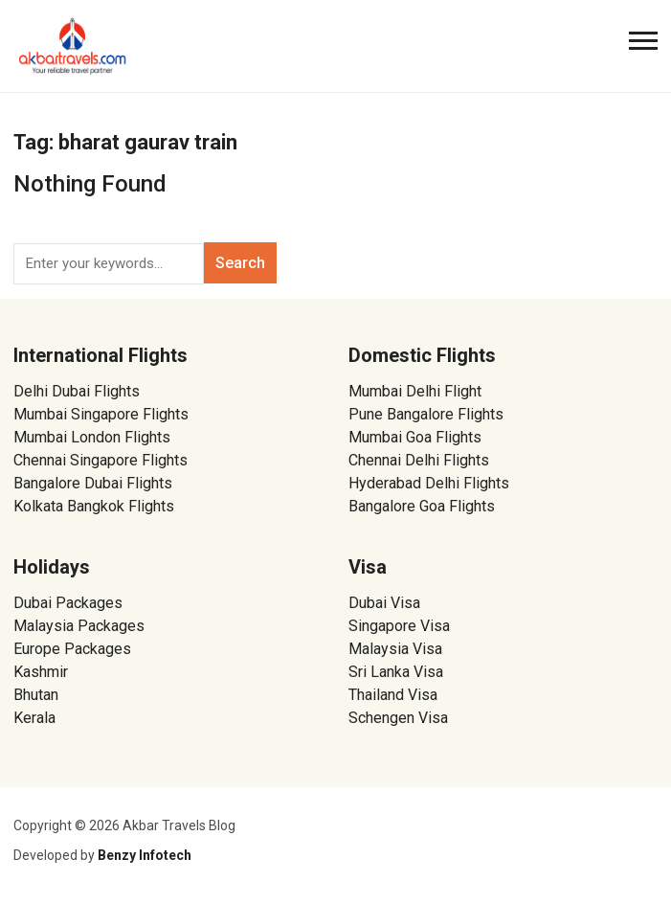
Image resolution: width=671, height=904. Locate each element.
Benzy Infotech (144, 855)
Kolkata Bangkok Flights (93, 506)
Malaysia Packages (79, 626)
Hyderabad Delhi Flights (428, 483)
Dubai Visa (384, 603)
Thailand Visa (392, 695)
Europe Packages (72, 649)
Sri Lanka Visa (397, 672)
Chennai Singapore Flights (100, 460)
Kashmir (40, 672)
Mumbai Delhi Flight (414, 391)
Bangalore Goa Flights (421, 506)
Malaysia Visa (395, 649)
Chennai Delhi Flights (418, 460)
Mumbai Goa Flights (414, 437)
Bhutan (35, 695)
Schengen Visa (398, 718)
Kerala (34, 718)
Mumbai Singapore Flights (101, 414)
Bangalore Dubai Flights (92, 483)
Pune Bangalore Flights (425, 414)
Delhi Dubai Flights (76, 391)
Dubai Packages (68, 603)
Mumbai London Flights (91, 437)
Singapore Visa (399, 626)
